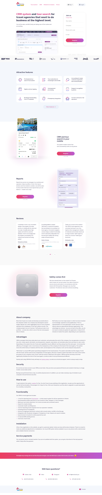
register (34, 383)
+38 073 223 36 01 (27, 479)
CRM (40, 4)
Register (65, 153)
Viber (41, 474)
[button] (50, 254)
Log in (81, 4)
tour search (44, 14)
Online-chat (27, 474)
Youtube (82, 489)
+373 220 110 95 (75, 479)
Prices (58, 4)
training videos (45, 359)
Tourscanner (34, 4)
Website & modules (49, 4)
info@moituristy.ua (73, 474)
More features (51, 107)
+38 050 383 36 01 (51, 479)
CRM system (23, 14)
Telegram (55, 474)
